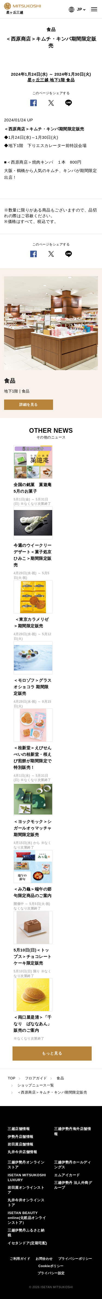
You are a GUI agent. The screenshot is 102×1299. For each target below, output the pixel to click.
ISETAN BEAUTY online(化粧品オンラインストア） (27, 1218)
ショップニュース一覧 (35, 1085)
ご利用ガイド (20, 1259)
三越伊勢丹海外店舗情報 (72, 1131)
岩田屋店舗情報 (20, 1144)
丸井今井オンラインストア (26, 1202)
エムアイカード (67, 1175)
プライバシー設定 (51, 1273)
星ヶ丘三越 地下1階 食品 (51, 80)
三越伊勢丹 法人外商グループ (73, 1185)
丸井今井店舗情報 (22, 1152)
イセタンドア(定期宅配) (27, 1243)
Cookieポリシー (51, 1266)
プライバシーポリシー (75, 1259)
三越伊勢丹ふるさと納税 (26, 1232)
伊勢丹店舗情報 (20, 1137)
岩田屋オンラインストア (26, 1190)
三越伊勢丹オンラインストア (26, 1164)
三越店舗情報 (19, 1129)
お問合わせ (44, 1259)
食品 (60, 1078)
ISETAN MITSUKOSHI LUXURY (27, 1177)
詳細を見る (28, 405)
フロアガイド (36, 1078)
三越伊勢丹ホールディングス (72, 1164)
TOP (12, 1078)
